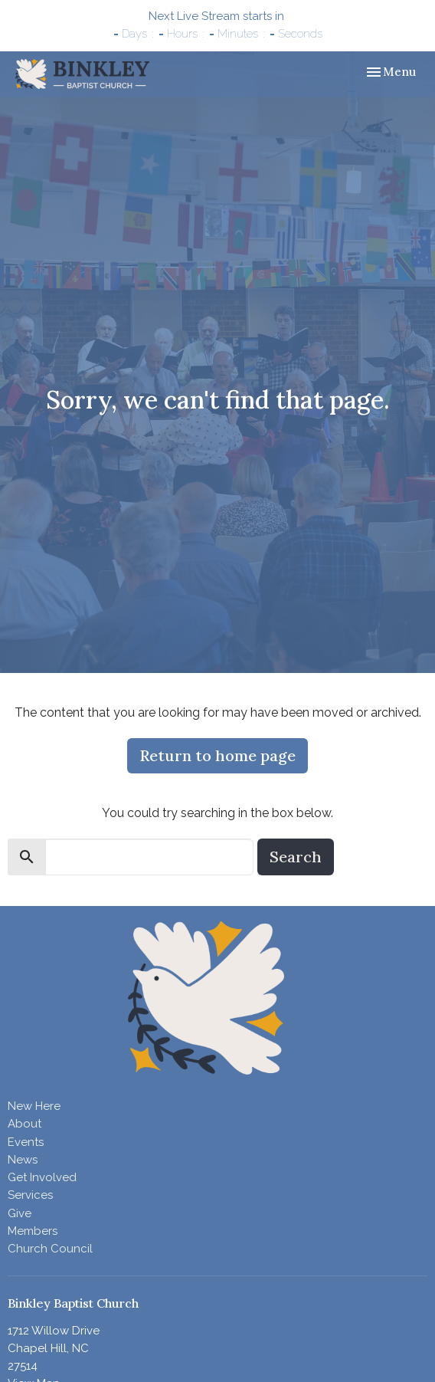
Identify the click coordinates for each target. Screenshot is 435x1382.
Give (19, 1213)
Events (26, 1142)
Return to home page (217, 755)
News (23, 1160)
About (24, 1124)
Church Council (50, 1249)
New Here (34, 1106)
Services (30, 1195)
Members (32, 1231)
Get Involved (42, 1177)
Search (296, 856)
